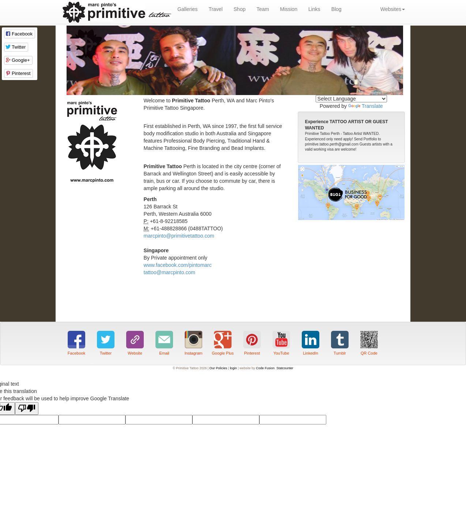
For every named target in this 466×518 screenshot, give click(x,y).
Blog (336, 9)
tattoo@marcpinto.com (169, 272)
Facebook (76, 353)
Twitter (106, 353)
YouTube (281, 353)
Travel (215, 9)
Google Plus (223, 353)
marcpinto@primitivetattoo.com (179, 236)
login (233, 368)
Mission (288, 9)
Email (164, 353)
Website (135, 353)
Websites (392, 9)
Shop (240, 9)
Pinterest (252, 353)
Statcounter (285, 368)
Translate (365, 106)
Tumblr (340, 353)
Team (262, 9)
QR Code (369, 353)
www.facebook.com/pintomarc (178, 265)
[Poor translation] (26, 408)
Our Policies (219, 368)
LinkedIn (310, 353)
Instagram (194, 353)
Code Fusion (265, 368)
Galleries (187, 9)
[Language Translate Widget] (351, 98)
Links (314, 9)
